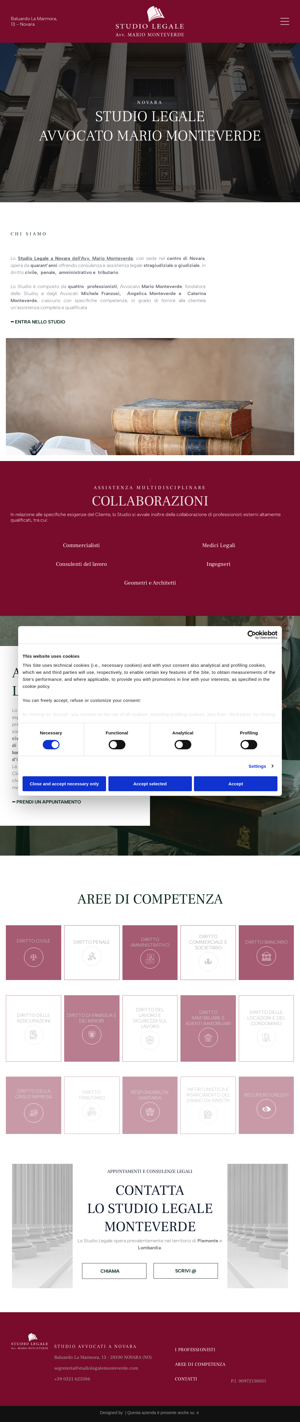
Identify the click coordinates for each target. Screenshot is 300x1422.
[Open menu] (284, 21)
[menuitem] (202, 1349)
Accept (235, 783)
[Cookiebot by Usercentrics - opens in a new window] (251, 635)
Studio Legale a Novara (44, 258)
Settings (257, 766)
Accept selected (150, 783)
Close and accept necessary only (64, 783)
